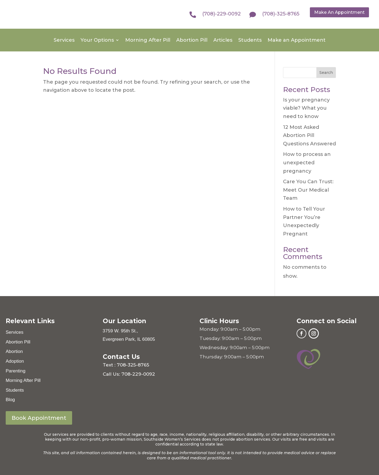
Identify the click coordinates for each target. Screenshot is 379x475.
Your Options (97, 40)
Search (326, 72)
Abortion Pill (191, 40)
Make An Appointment (339, 12)
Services (64, 40)
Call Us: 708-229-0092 (129, 374)
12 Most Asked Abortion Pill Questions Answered (309, 135)
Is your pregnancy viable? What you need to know (306, 108)
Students (250, 40)
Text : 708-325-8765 (126, 365)
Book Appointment (39, 418)
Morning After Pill (147, 40)
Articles (222, 40)
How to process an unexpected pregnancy (307, 162)
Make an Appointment (297, 40)
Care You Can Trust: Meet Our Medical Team (308, 190)
